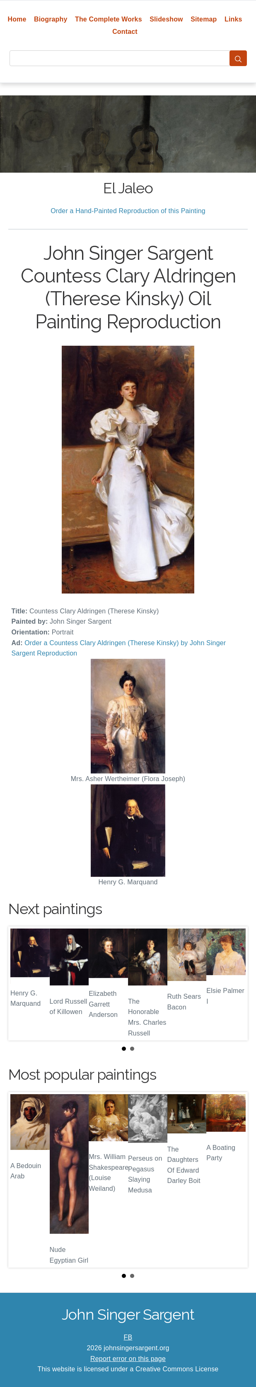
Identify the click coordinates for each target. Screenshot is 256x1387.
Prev (21, 983)
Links (233, 19)
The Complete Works (108, 19)
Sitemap (204, 19)
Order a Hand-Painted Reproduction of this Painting (128, 210)
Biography (51, 19)
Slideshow (166, 19)
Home (16, 19)
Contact (125, 31)
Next (235, 983)
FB (128, 1337)
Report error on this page (128, 1358)
